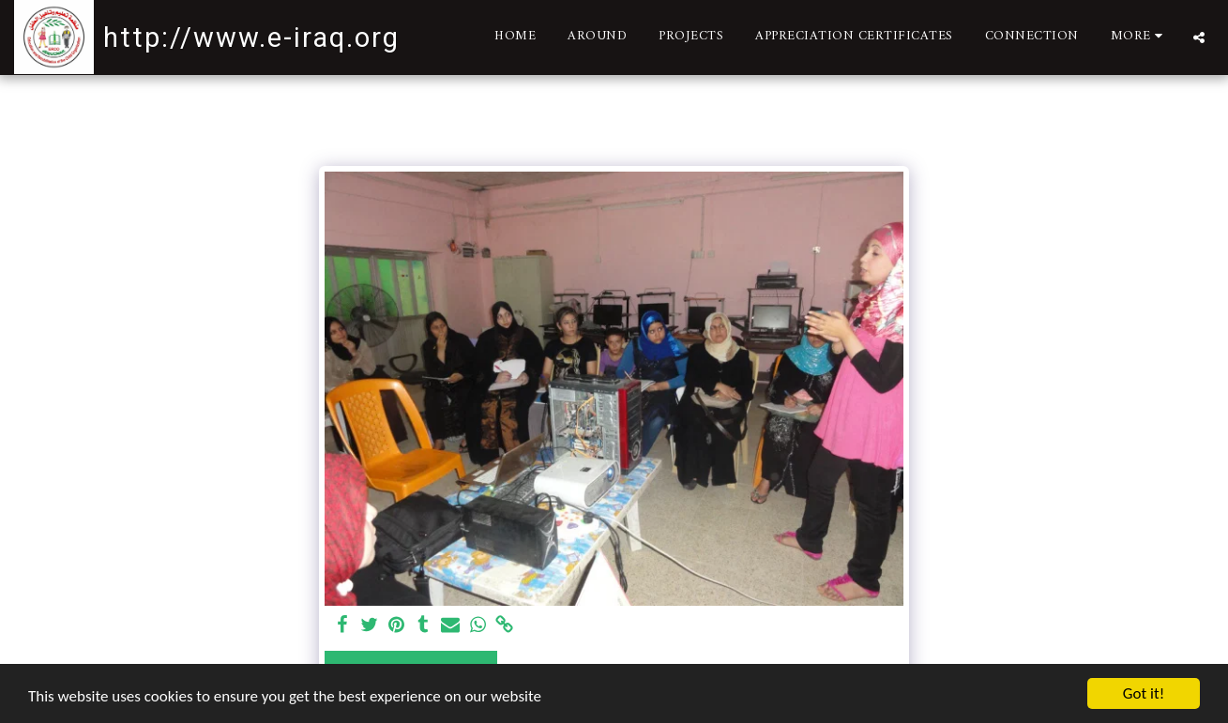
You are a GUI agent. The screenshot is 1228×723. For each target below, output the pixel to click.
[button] (1199, 37)
